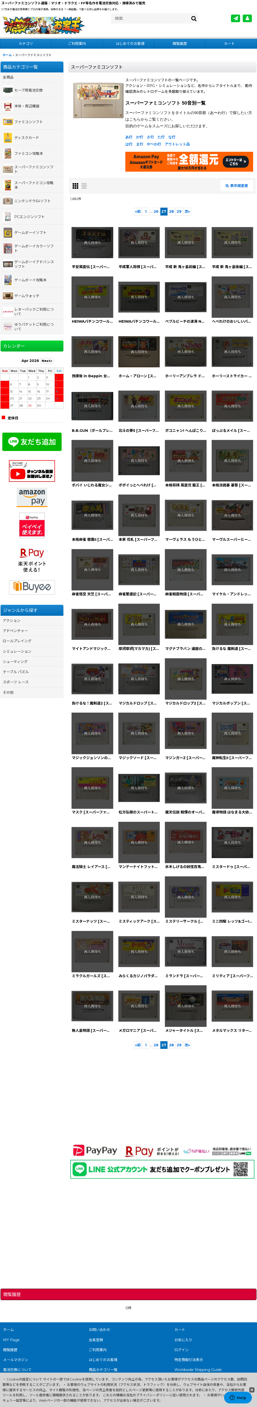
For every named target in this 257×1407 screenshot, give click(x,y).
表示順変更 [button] (237, 185)
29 (179, 211)
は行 (128, 144)
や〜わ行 (154, 144)
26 (156, 211)
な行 (171, 137)
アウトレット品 (177, 144)
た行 (161, 137)
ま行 (139, 144)
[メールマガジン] (235, 18)
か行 (139, 137)
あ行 (128, 137)
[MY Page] (247, 18)
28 (171, 211)
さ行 (150, 137)
